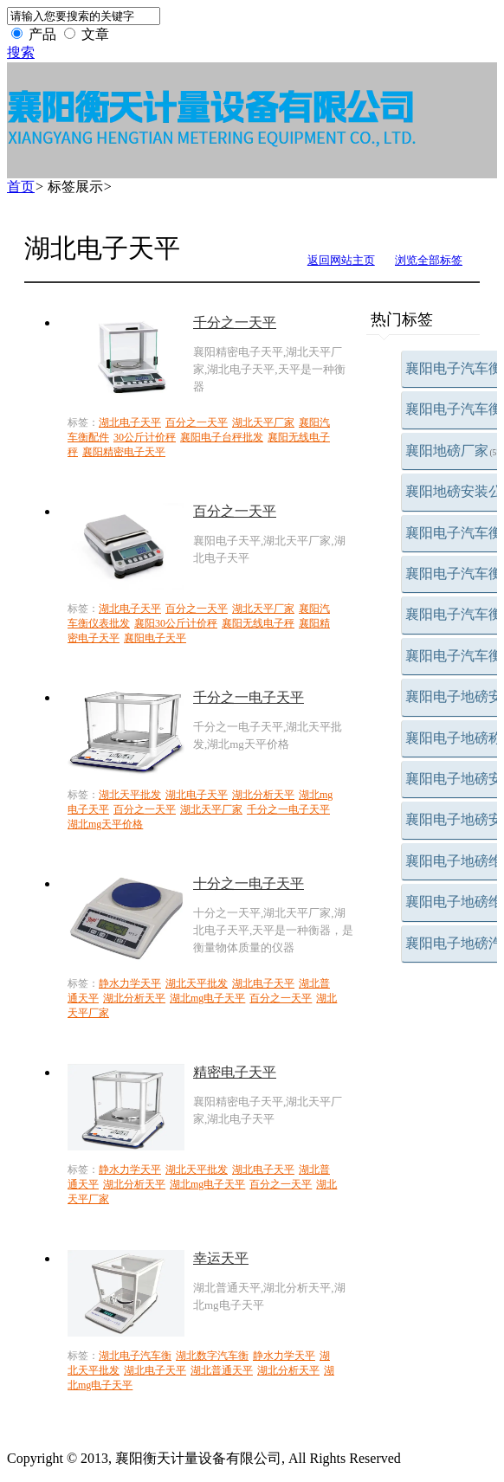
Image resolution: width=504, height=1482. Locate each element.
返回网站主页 (341, 260)
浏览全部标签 (428, 260)
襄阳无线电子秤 (258, 623)
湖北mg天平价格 (105, 824)
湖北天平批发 (130, 795)
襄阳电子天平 (155, 638)
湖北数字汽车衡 (212, 1356)
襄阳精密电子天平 (123, 452)
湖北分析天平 (263, 795)
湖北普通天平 (222, 1370)
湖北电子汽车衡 (135, 1356)
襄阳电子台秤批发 (221, 437)
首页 (21, 186)
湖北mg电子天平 (207, 998)
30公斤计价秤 (144, 437)
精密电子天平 (234, 1072)
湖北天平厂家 (263, 422)
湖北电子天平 (130, 422)
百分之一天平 (196, 422)
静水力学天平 (130, 983)
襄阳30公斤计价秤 (175, 623)
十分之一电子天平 (248, 883)
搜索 (21, 52)
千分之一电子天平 (248, 697)
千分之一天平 (234, 322)
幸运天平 (221, 1258)
